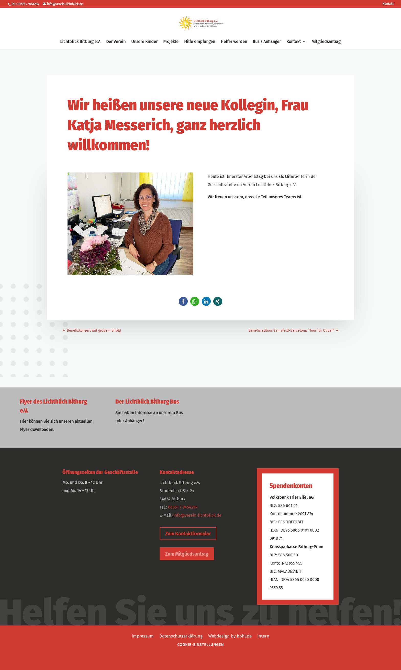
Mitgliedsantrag (325, 42)
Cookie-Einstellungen (200, 644)
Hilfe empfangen (199, 42)
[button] (183, 301)
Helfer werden (234, 42)
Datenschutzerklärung (181, 635)
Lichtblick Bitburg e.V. (80, 42)
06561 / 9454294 (183, 507)
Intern (263, 635)
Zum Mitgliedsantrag (186, 554)
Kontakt (388, 4)
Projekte (171, 42)
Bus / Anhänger (267, 42)
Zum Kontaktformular (188, 534)
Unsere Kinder (144, 42)
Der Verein (116, 42)
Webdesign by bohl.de (230, 635)
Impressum (143, 635)
